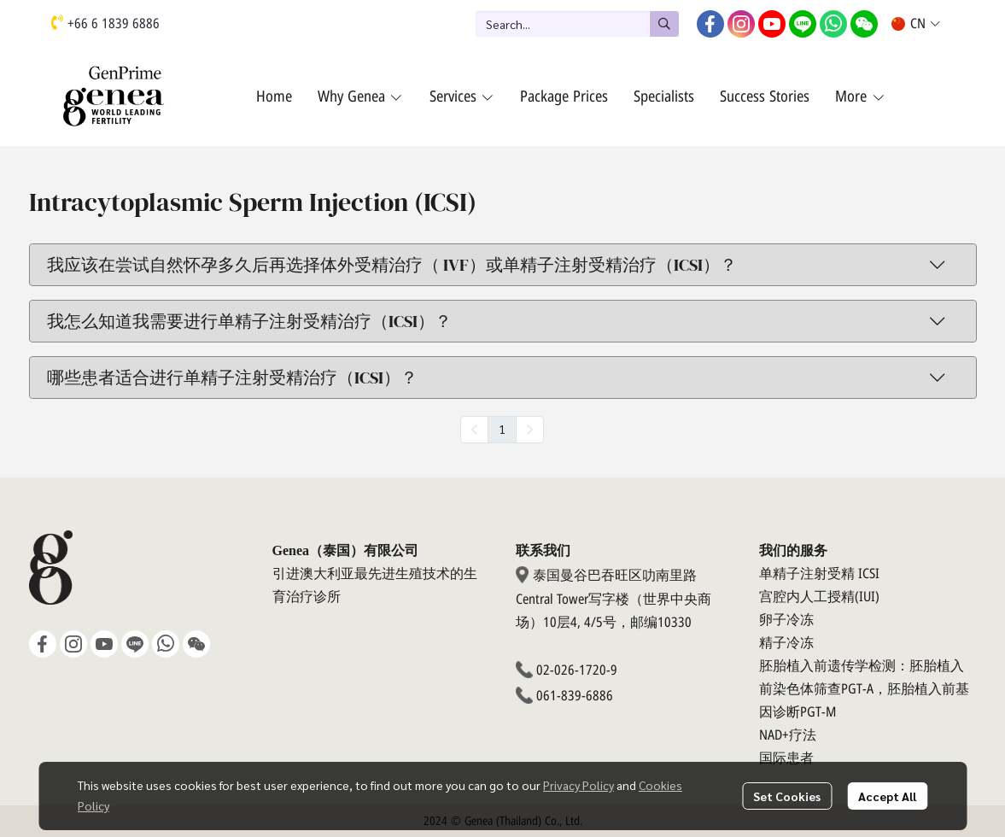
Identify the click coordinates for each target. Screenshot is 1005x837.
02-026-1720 (571, 670)
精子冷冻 (786, 643)
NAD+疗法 (787, 735)
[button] (577, 24)
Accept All (887, 796)
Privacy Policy (578, 785)
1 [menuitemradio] (502, 428)
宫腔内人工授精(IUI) (819, 597)
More (860, 96)
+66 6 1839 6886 (113, 24)
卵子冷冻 (786, 620)
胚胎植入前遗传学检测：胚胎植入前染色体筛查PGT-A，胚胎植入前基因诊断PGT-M (864, 689)
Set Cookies (787, 796)
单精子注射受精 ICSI (819, 574)
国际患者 (786, 758)
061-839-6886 (574, 696)
